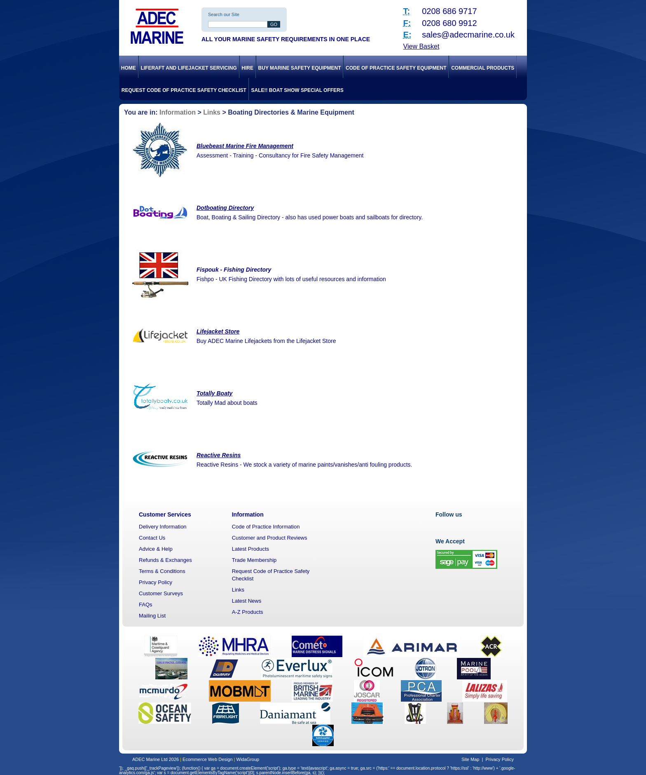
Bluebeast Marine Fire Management (245, 146)
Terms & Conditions (162, 571)
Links (211, 112)
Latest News (247, 601)
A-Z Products (247, 612)
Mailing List (152, 616)
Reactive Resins (219, 455)
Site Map (470, 759)
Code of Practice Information (266, 527)
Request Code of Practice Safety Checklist (184, 90)
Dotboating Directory (225, 207)
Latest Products (250, 549)
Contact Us (152, 538)
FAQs (145, 604)
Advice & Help (156, 549)
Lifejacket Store (218, 331)
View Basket (421, 46)
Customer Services (165, 514)
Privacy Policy (155, 582)
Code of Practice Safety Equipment (396, 68)
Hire (247, 68)
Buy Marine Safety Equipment (299, 68)
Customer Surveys (161, 593)
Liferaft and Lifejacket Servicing (188, 68)
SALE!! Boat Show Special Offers (297, 90)
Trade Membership (254, 560)
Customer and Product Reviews (269, 538)
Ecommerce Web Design (207, 759)
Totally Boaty (214, 393)
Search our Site (223, 14)
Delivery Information (163, 527)
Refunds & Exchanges (165, 560)
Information (177, 112)
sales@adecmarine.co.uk (468, 34)
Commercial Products (482, 68)
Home (128, 68)
